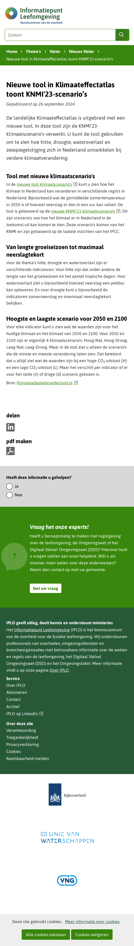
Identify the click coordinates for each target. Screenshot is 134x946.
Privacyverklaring (22, 744)
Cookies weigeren (91, 934)
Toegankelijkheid (22, 737)
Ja (17, 486)
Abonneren (16, 692)
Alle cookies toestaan (46, 934)
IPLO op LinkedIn (24, 713)
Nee (18, 494)
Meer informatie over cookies (92, 921)
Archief (13, 706)
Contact (13, 699)
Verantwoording (21, 730)
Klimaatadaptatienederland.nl (47, 382)
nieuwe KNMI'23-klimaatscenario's (85, 211)
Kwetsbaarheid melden (27, 758)
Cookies (13, 751)
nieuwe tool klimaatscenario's (47, 184)
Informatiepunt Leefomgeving (42, 629)
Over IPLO (59, 670)
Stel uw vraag (45, 588)
